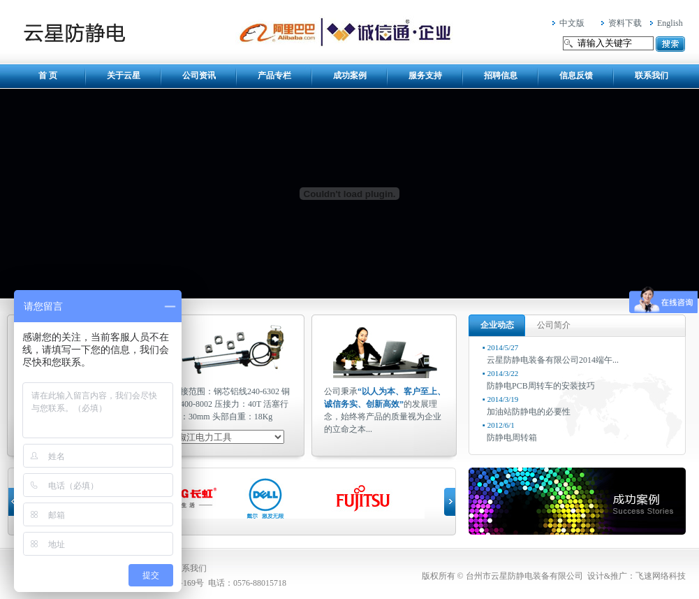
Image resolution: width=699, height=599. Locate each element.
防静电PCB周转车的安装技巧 (541, 386)
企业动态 (497, 325)
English (670, 23)
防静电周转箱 (512, 437)
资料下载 (625, 23)
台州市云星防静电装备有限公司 (74, 32)
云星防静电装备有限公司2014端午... (553, 360)
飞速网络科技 (660, 576)
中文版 (571, 23)
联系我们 (190, 568)
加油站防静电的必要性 (529, 412)
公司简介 (554, 325)
